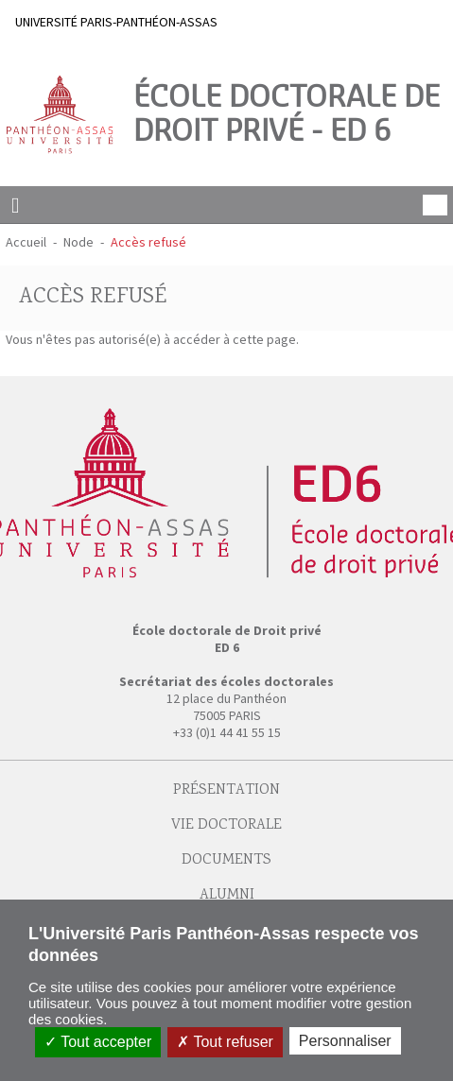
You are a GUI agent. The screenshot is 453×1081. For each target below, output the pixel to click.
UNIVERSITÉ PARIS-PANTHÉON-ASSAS (116, 21)
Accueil (26, 241)
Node (78, 241)
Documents (226, 860)
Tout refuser (225, 1042)
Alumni (227, 895)
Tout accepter (97, 1042)
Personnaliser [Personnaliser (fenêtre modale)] (345, 1041)
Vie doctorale (226, 825)
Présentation (226, 790)
